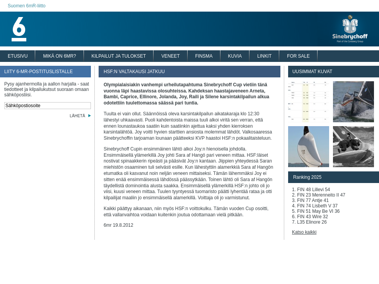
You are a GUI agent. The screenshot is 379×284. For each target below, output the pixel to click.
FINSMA (204, 56)
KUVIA (235, 56)
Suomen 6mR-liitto (27, 6)
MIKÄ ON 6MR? (59, 56)
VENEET (170, 56)
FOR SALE (298, 56)
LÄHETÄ (77, 116)
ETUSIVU (17, 56)
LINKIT (264, 56)
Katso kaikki (304, 232)
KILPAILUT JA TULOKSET (119, 56)
